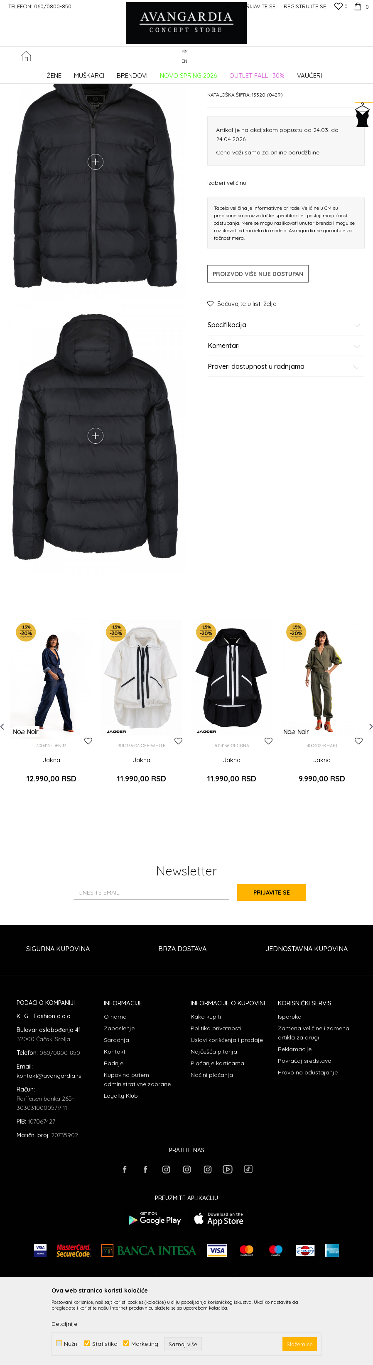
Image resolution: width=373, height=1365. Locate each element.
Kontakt (114, 1118)
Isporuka (290, 1083)
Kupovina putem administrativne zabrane (137, 1146)
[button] (364, 57)
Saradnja (116, 1106)
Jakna (51, 830)
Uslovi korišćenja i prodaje (227, 1106)
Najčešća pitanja (214, 1118)
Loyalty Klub (121, 1162)
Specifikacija (284, 388)
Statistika (105, 1343)
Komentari (284, 409)
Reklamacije (295, 1115)
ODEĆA (116, 73)
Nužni (71, 1343)
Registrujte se (305, 6)
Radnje (113, 1130)
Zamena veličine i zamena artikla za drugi (313, 1099)
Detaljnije (64, 1324)
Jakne (138, 73)
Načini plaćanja (212, 1141)
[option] (51, 779)
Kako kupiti (206, 1083)
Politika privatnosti (216, 1095)
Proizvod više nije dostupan (258, 337)
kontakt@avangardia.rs (49, 1142)
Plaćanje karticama (217, 1130)
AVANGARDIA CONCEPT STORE (39, 73)
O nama (115, 1083)
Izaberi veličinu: (227, 245)
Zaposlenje (119, 1095)
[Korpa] (360, 6)
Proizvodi (91, 73)
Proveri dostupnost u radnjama (284, 429)
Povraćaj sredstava (304, 1127)
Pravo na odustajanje (308, 1139)
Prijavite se (278, 959)
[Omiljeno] (341, 7)
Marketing (144, 1343)
